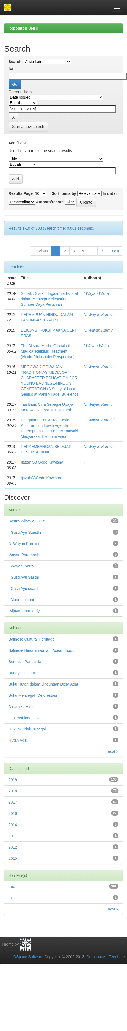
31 (103, 251)
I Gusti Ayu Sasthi (24, 577)
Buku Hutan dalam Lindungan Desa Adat (43, 684)
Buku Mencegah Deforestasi (33, 695)
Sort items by (64, 193)
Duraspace (95, 957)
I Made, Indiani (21, 600)
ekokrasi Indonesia (25, 718)
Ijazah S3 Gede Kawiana (42, 462)
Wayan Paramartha (25, 555)
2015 (13, 858)
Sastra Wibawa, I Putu (28, 521)
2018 (13, 791)
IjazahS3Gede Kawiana (41, 478)
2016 (13, 813)
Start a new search (28, 126)
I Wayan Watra (96, 293)
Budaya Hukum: (22, 673)
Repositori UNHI (23, 28)
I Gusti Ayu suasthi (24, 588)
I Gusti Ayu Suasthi (25, 532)
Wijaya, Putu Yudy (24, 611)
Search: (16, 61)
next (115, 251)
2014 (13, 824)
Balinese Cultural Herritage (31, 639)
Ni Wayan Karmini (99, 314)
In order (110, 193)
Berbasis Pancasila (25, 661)
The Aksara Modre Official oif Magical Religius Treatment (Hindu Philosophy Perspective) (47, 351)
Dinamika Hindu (22, 706)
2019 (13, 780)
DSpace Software (28, 957)
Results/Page (21, 193)
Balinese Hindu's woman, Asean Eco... (41, 650)
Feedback (117, 957)
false (13, 898)
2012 (13, 847)
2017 (13, 802)
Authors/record (50, 202)
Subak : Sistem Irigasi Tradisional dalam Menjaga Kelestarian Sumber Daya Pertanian (49, 299)
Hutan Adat (18, 740)
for (11, 68)
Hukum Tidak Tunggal (27, 729)
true (12, 886)
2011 (13, 836)
